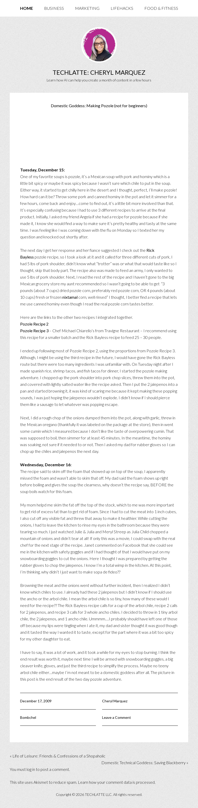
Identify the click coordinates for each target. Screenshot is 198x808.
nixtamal (70, 297)
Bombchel (28, 717)
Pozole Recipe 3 (34, 330)
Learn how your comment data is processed (116, 782)
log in (31, 769)
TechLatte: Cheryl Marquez (99, 72)
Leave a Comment (116, 717)
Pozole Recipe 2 (34, 323)
